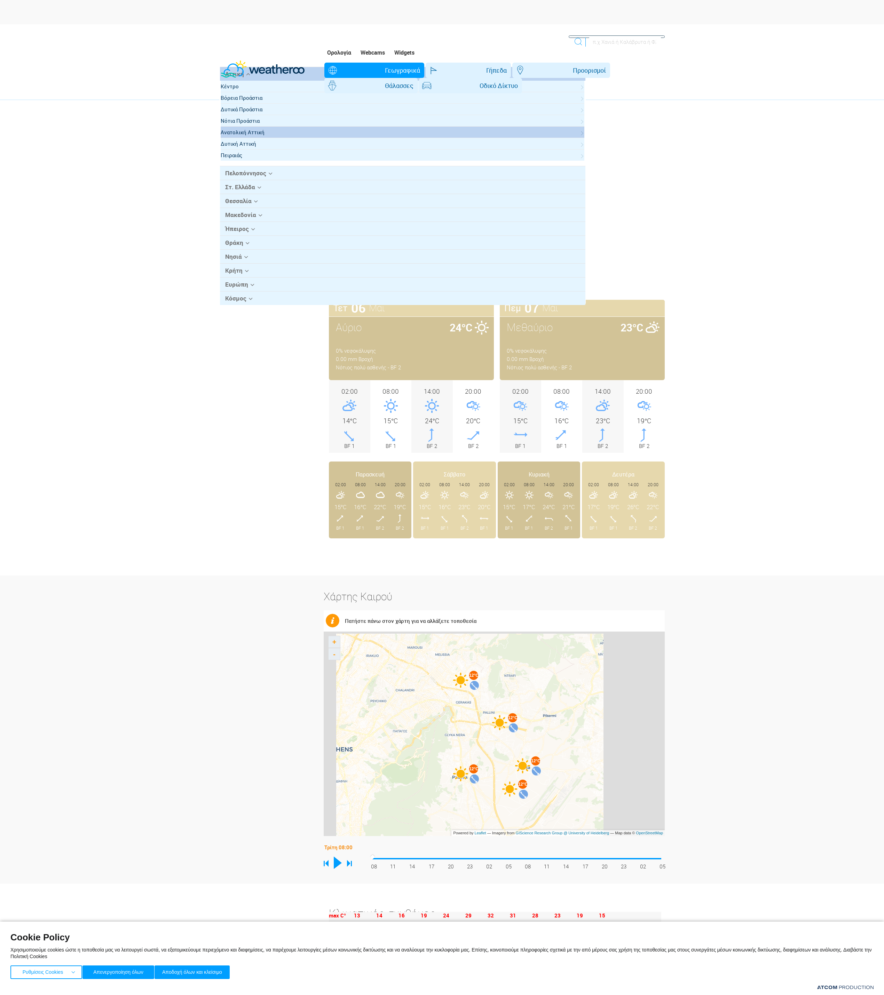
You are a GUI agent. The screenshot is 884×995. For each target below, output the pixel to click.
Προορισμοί (460, 70)
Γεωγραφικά (357, 70)
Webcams (373, 52)
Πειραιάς (238, 191)
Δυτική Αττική (245, 180)
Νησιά (231, 291)
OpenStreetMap (649, 818)
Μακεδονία (238, 250)
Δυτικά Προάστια (248, 146)
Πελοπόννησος (243, 210)
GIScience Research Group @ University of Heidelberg (562, 818)
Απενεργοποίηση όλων (121, 971)
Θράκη (232, 277)
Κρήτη (232, 304)
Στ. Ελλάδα (238, 223)
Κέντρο (236, 123)
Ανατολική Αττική (249, 169)
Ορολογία (339, 52)
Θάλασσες (516, 70)
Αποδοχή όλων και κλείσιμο (202, 971)
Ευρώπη (234, 318)
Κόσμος (234, 332)
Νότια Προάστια (246, 157)
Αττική (232, 111)
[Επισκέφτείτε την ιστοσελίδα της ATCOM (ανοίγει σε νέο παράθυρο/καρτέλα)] (845, 987)
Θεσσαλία (236, 237)
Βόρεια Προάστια (248, 134)
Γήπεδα (410, 70)
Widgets (404, 52)
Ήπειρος (235, 264)
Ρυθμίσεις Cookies (43, 971)
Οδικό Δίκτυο (574, 70)
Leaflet (480, 818)
